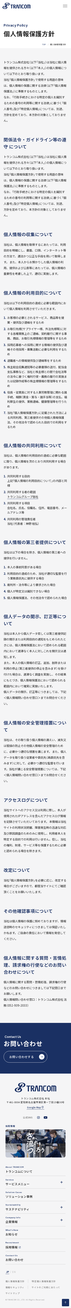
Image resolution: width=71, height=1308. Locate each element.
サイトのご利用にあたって (46, 1287)
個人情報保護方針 (15, 1281)
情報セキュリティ (14, 1287)
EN (14, 1272)
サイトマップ (12, 1293)
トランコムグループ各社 (22, 496)
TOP (44, 45)
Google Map (34, 1107)
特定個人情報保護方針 (44, 1281)
